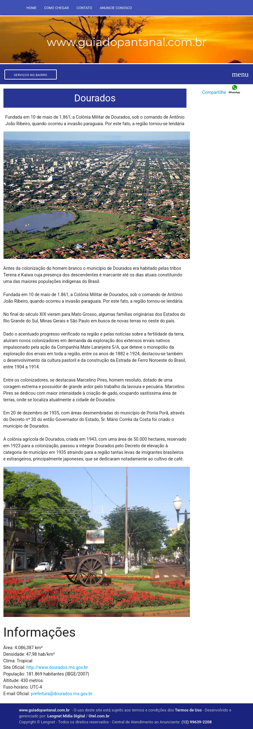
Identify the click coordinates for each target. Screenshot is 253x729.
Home (31, 8)
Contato (84, 8)
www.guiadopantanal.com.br (44, 710)
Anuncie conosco (116, 8)
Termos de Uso (188, 710)
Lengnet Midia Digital (66, 716)
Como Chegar (56, 8)
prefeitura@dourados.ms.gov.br (62, 693)
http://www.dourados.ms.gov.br (57, 667)
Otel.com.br (99, 716)
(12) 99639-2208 (196, 722)
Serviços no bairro (30, 75)
